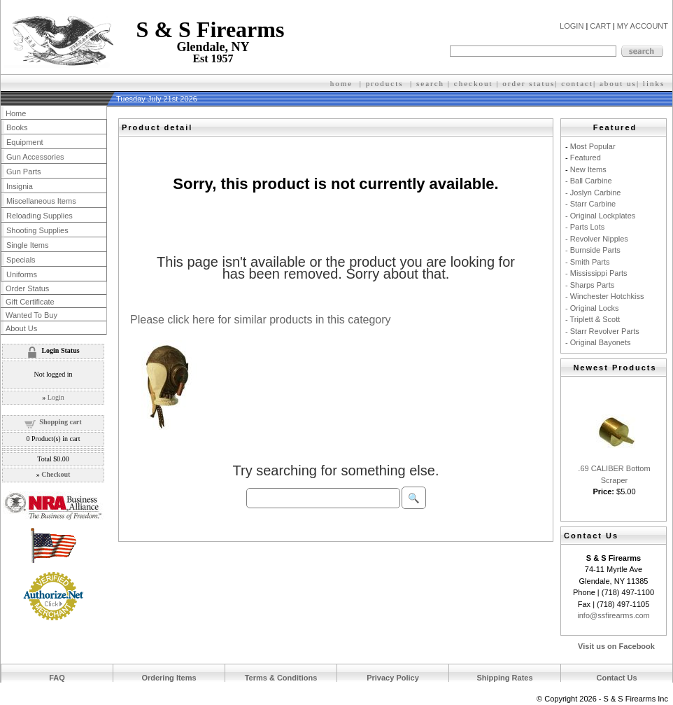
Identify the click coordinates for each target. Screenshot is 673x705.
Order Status (27, 288)
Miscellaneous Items (41, 201)
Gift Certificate (30, 302)
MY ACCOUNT (642, 26)
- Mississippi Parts (596, 273)
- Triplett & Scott (592, 319)
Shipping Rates (504, 677)
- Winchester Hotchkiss (604, 296)
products (385, 83)
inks (655, 83)
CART (600, 26)
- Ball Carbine (588, 180)
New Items (588, 169)
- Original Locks (591, 308)
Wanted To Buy (31, 315)
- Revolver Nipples (596, 239)
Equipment (24, 142)
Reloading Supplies (39, 215)
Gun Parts (23, 171)
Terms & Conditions (281, 677)
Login (56, 397)
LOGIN (571, 26)
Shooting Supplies (37, 230)
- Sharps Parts (589, 285)
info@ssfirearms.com (613, 615)
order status (528, 83)
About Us (21, 328)
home (341, 83)
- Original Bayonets (598, 342)
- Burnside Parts (593, 250)
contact (577, 83)
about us (618, 83)
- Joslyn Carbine (593, 192)
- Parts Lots (584, 227)
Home (16, 113)
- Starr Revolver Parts (602, 331)
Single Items (27, 245)
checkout (473, 83)
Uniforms (21, 274)
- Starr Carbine (590, 204)
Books (17, 127)
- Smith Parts (587, 262)
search (430, 83)
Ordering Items (168, 677)
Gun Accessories (35, 157)
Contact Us (616, 677)
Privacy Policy (393, 677)
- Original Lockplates (600, 215)
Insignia (19, 186)
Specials (21, 260)
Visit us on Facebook (616, 646)
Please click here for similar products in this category (260, 320)
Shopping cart (60, 422)
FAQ (57, 677)
